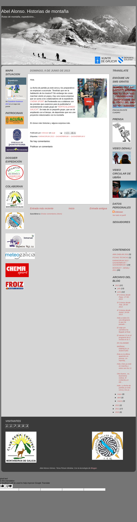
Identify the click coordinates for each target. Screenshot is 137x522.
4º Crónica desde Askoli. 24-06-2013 (123, 312)
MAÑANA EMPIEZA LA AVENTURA (123, 348)
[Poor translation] (9, 486)
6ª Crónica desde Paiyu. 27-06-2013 (123, 297)
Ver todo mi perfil (119, 215)
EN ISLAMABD (123, 343)
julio (119, 288)
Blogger (94, 468)
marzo (120, 401)
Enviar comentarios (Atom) (51, 214)
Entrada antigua (98, 208)
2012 (117, 405)
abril (119, 398)
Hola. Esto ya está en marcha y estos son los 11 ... (124, 367)
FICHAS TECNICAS (120, 257)
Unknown (119, 212)
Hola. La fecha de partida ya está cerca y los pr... (124, 388)
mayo (119, 394)
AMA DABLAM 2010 (120, 254)
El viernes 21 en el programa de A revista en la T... (124, 337)
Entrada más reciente (41, 208)
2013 (117, 285)
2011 (117, 409)
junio (119, 292)
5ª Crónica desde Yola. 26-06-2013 (123, 305)
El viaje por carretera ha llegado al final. (124, 330)
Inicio (71, 208)
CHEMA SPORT (37, 101)
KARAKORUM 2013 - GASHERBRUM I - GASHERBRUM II (61, 136)
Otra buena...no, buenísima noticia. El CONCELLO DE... (123, 378)
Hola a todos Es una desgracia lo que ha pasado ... (123, 321)
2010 (117, 412)
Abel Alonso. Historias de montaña (34, 11)
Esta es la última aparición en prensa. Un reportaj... (123, 357)
